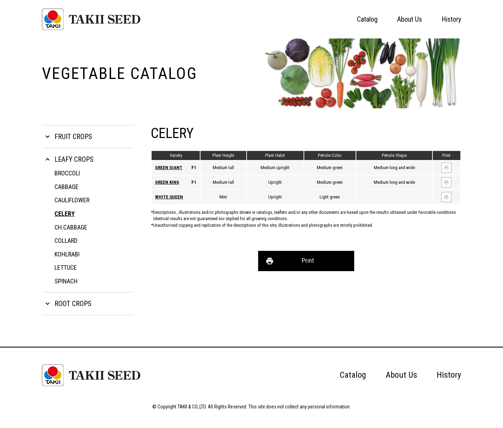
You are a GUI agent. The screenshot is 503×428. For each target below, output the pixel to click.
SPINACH (66, 281)
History (451, 19)
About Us (409, 19)
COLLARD (66, 240)
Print (308, 260)
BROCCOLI (67, 173)
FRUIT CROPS (73, 136)
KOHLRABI (67, 254)
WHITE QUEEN (169, 197)
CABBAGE (66, 186)
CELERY (64, 213)
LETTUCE (65, 267)
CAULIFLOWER (71, 200)
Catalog (367, 19)
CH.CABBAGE (70, 227)
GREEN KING (167, 182)
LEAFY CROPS (74, 159)
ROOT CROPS (73, 303)
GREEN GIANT (168, 167)
